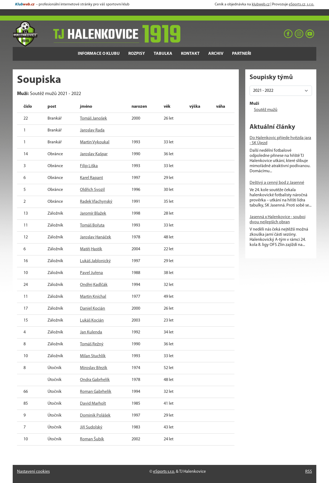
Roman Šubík (92, 439)
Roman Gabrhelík (95, 392)
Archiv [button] (215, 54)
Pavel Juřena (91, 273)
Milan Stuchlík (93, 356)
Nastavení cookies (33, 472)
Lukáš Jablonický (95, 261)
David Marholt (93, 403)
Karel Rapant (91, 178)
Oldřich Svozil (92, 190)
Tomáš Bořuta (92, 225)
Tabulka (163, 54)
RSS (308, 472)
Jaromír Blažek (93, 213)
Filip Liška (89, 166)
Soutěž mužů (265, 110)
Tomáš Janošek (93, 118)
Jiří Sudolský (91, 427)
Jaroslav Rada (92, 130)
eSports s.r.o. (164, 472)
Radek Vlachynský (96, 202)
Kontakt (190, 54)
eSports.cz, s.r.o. (301, 4)
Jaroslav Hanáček (95, 237)
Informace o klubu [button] (99, 54)
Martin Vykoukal (94, 142)
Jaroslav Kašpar (94, 154)
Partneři (241, 54)
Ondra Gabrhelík (95, 380)
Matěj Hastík (91, 249)
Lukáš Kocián (92, 320)
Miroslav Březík (93, 368)
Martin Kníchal (93, 297)
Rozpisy (136, 54)
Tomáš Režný (91, 344)
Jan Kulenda (91, 332)
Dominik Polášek (95, 415)
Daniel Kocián (92, 308)
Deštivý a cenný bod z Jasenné (277, 183)
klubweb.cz (261, 4)
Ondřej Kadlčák (94, 285)
